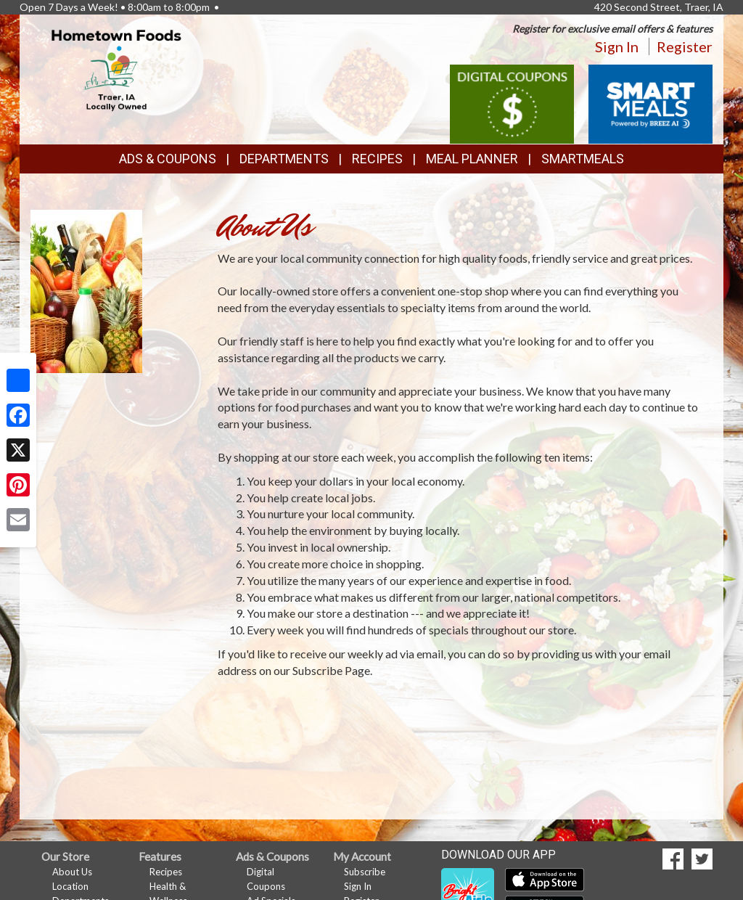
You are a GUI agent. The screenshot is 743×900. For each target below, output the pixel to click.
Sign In (617, 46)
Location (70, 886)
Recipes (377, 158)
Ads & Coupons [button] (167, 158)
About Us (72, 872)
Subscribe (364, 872)
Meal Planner (472, 158)
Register (685, 46)
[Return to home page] (116, 69)
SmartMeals (582, 158)
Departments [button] (284, 158)
